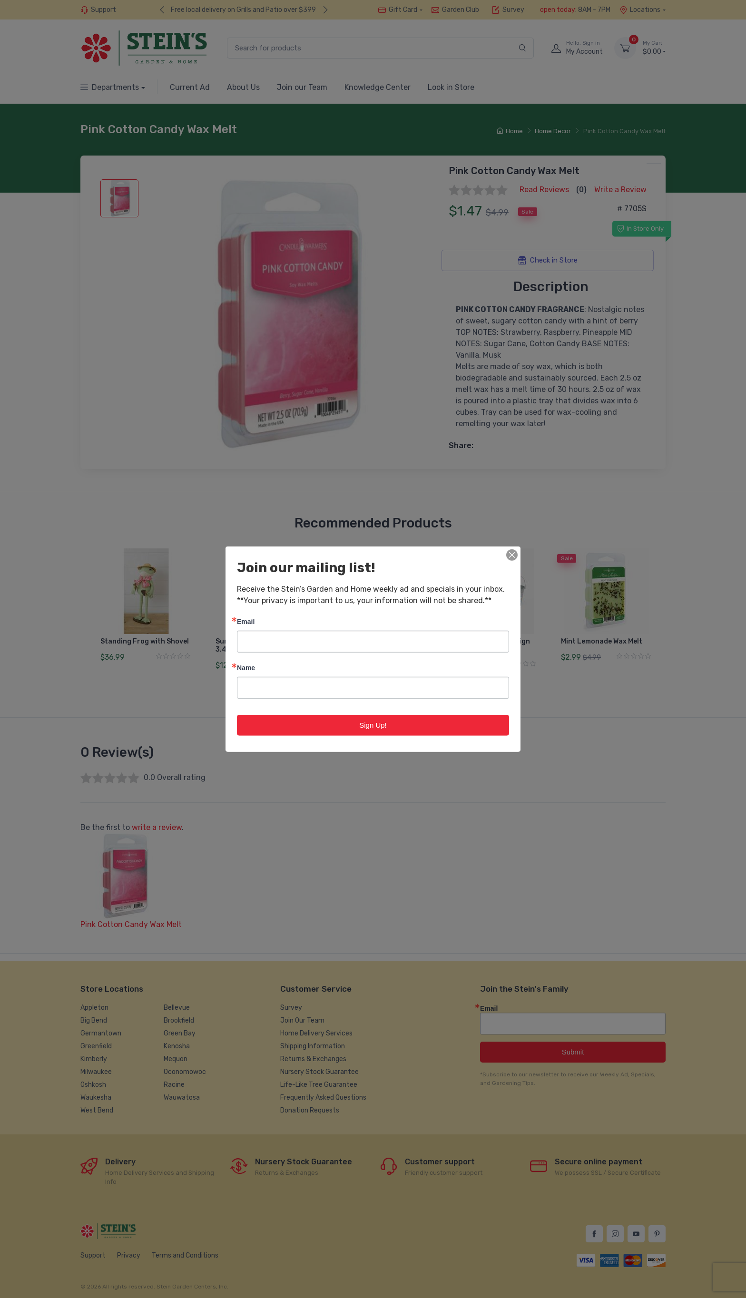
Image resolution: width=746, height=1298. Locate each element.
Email (246, 621)
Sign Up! (373, 725)
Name (246, 667)
